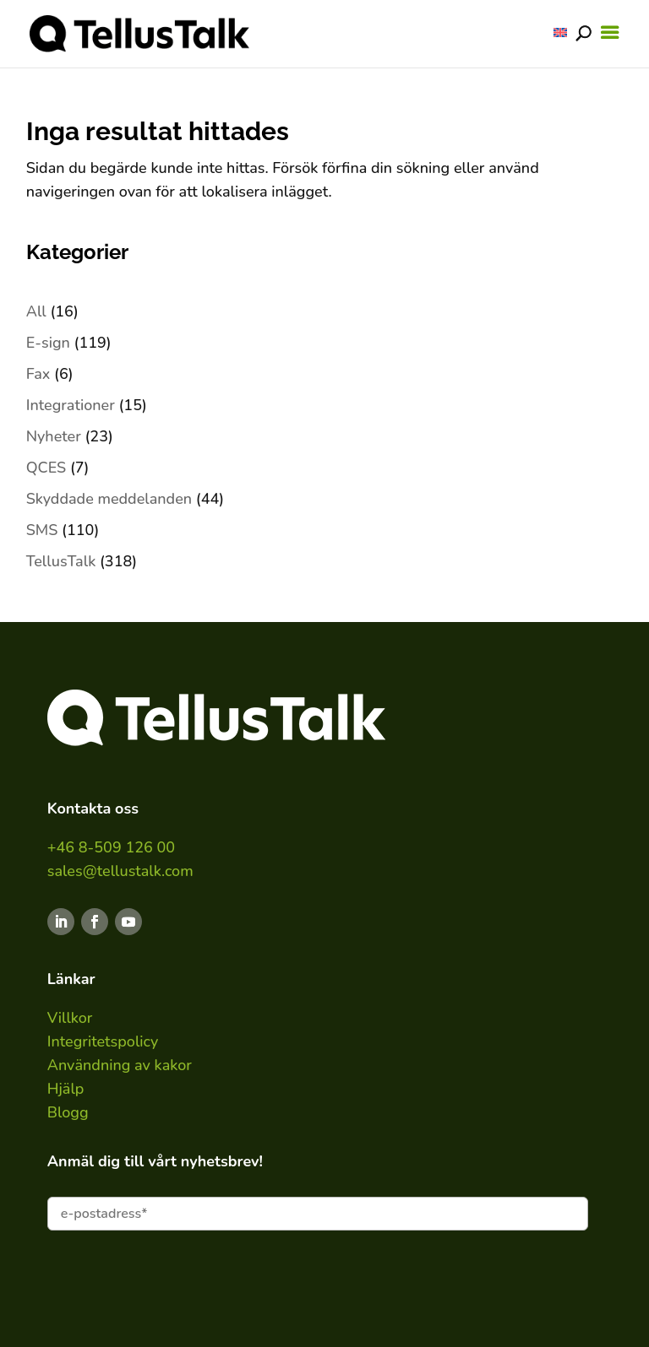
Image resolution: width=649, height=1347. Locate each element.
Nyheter (53, 436)
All (36, 311)
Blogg (68, 1112)
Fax (38, 374)
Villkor (70, 1018)
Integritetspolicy (103, 1041)
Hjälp (66, 1089)
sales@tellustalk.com (120, 871)
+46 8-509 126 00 (111, 847)
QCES (46, 467)
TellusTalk (61, 561)
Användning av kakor (119, 1065)
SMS (42, 530)
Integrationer (70, 405)
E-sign (48, 343)
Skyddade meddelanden (109, 499)
